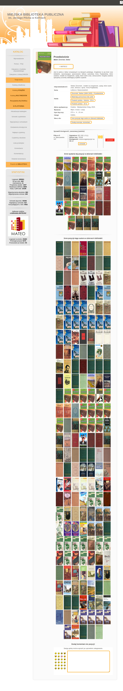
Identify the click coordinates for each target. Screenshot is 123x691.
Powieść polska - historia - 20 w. (83, 100)
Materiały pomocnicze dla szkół (82, 97)
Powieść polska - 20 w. (79, 104)
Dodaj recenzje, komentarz (81, 122)
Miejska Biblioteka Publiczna (35, 14)
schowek (82, 144)
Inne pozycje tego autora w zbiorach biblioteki (87, 118)
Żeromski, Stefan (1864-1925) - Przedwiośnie (87, 93)
